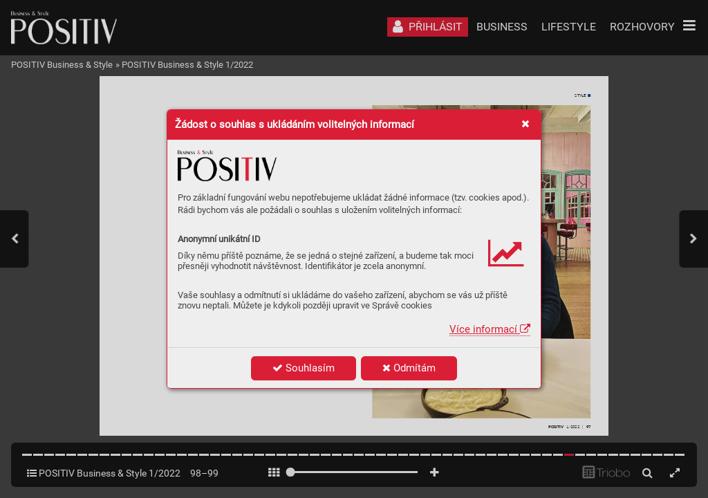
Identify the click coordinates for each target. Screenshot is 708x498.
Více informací (489, 329)
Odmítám (409, 368)
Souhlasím (303, 368)
